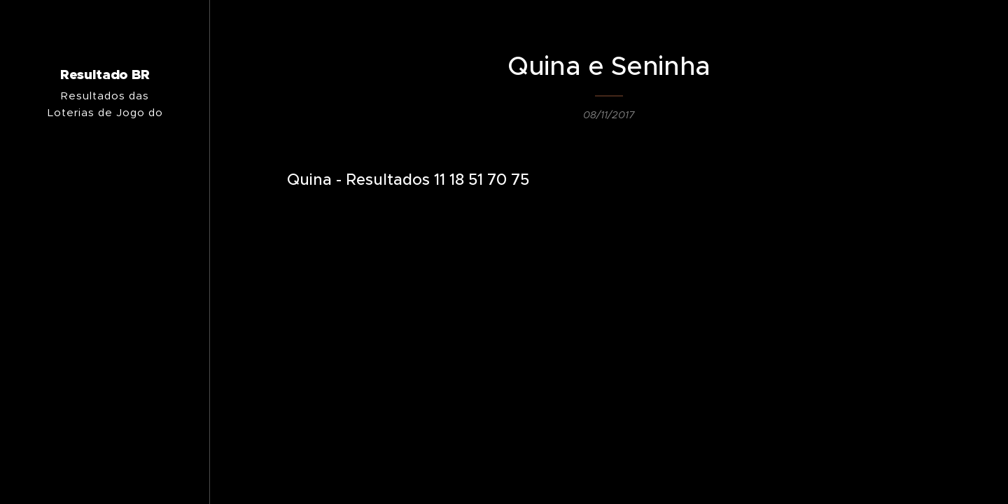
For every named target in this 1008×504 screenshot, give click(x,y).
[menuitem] (105, 307)
